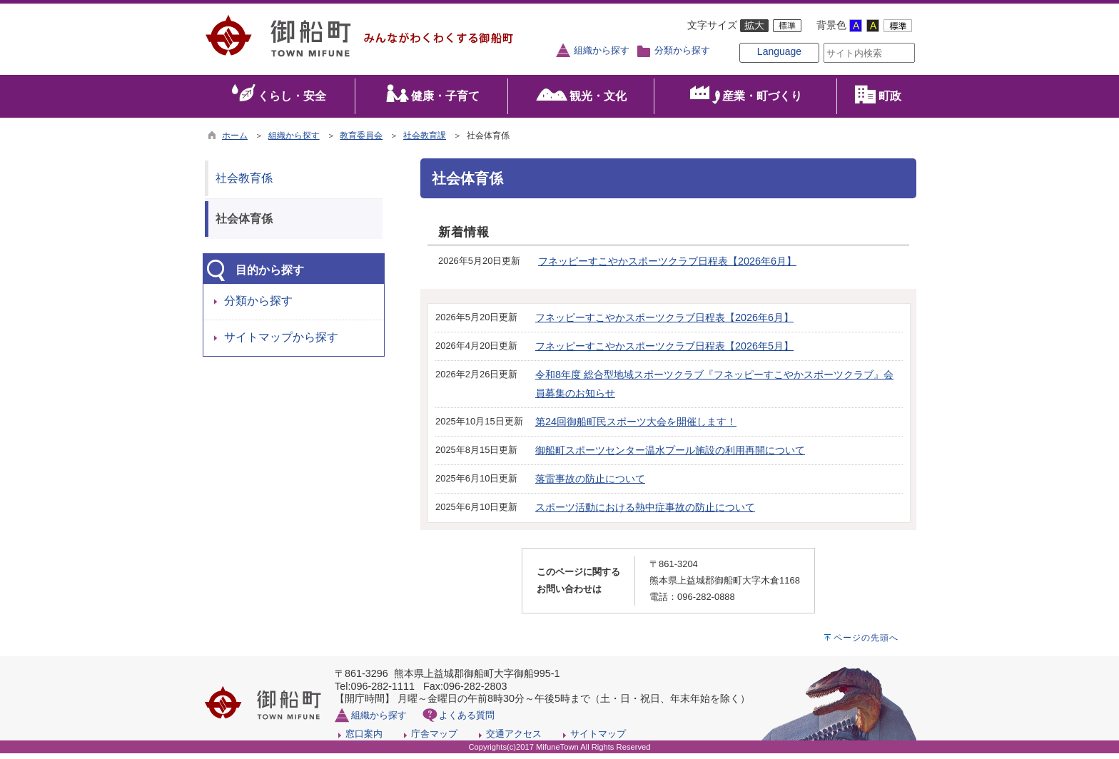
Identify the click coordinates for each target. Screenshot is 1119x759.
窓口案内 (364, 739)
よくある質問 (467, 720)
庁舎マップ (434, 739)
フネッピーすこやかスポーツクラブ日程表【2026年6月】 (667, 267)
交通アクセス (514, 739)
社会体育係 (244, 224)
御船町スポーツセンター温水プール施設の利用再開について (670, 456)
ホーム (235, 141)
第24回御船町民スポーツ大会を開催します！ (635, 427)
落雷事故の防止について (590, 484)
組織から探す (601, 51)
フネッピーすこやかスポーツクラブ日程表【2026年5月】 (664, 351)
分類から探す (682, 51)
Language (756, 65)
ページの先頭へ (866, 643)
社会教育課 (424, 141)
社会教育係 (244, 184)
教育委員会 (361, 141)
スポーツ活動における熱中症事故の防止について (645, 513)
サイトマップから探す (281, 343)
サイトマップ (598, 739)
